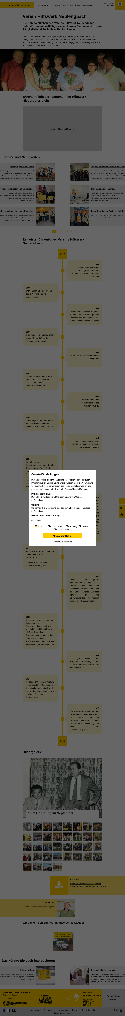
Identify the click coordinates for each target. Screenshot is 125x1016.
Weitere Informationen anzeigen (46, 515)
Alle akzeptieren (62, 536)
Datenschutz (36, 520)
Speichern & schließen (62, 542)
